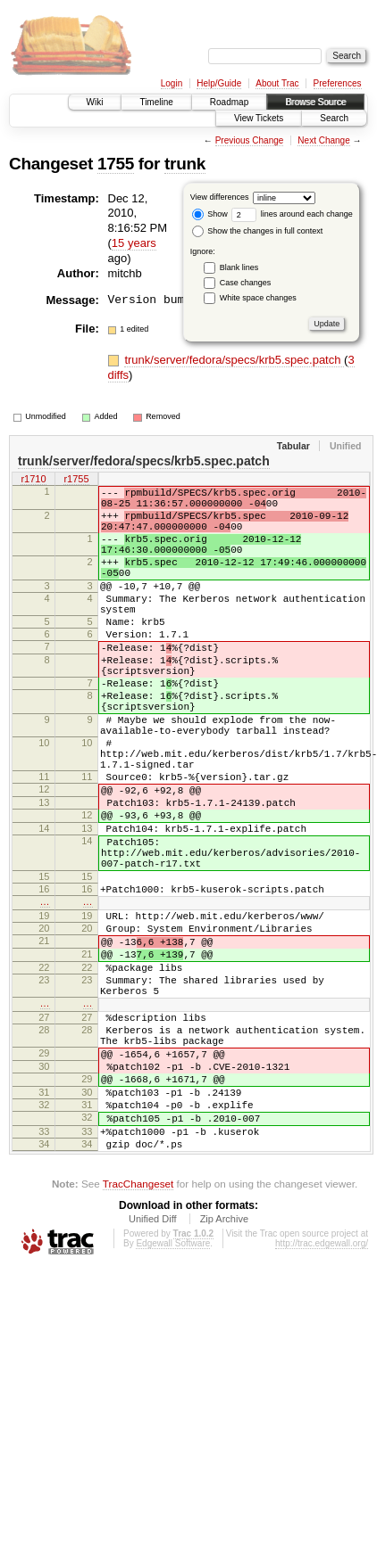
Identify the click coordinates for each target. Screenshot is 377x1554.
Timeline (155, 102)
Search (334, 118)
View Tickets (258, 118)
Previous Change (249, 140)
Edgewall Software (173, 1390)
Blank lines (239, 267)
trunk (184, 163)
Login (171, 83)
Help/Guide (219, 83)
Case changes (246, 282)
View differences (219, 197)
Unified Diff (153, 1366)
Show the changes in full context (257, 230)
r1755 (75, 479)
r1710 (33, 479)
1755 (115, 163)
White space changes (258, 297)
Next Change (323, 140)
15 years (134, 243)
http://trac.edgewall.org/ (321, 1390)
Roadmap (229, 102)
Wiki (95, 102)
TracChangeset (138, 1330)
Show (210, 214)
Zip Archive (224, 1366)
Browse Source (315, 102)
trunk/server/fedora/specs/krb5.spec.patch (234, 359)
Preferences (338, 83)
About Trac (277, 83)
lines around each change (292, 214)
